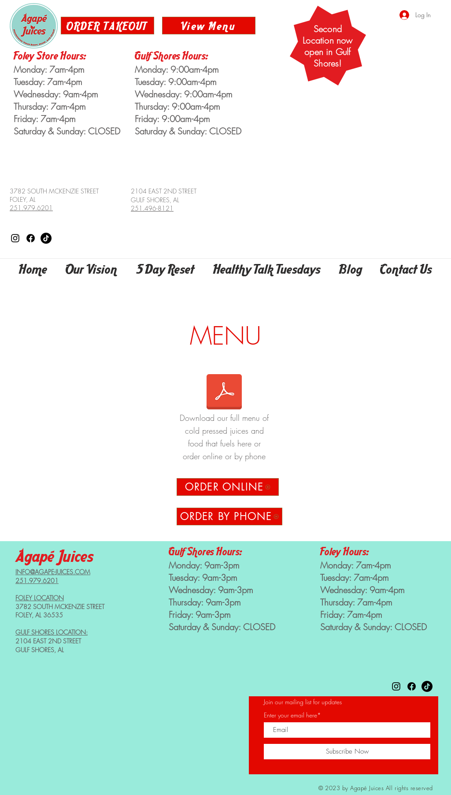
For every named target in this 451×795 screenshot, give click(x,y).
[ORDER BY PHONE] (229, 516)
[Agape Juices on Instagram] (15, 238)
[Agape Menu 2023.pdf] (224, 393)
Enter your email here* (292, 715)
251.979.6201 (31, 208)
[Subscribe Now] (347, 751)
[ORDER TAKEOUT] (107, 25)
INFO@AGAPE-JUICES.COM (52, 572)
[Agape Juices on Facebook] (30, 238)
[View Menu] (208, 25)
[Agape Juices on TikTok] (46, 238)
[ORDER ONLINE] (228, 487)
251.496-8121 (152, 208)
